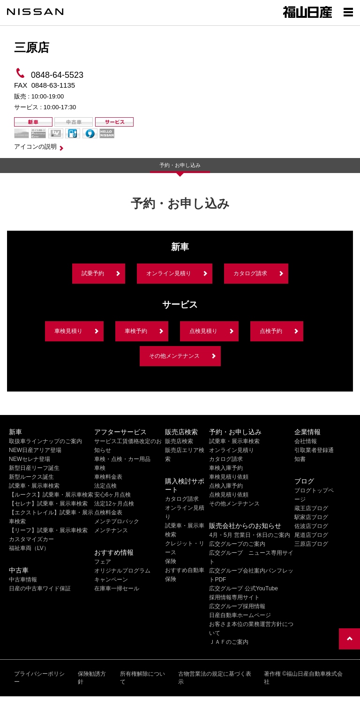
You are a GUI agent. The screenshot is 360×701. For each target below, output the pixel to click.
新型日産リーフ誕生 (34, 468)
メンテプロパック (116, 521)
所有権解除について (142, 678)
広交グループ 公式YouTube (243, 588)
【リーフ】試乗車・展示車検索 (48, 530)
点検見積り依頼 (228, 494)
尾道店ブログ (311, 535)
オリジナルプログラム (122, 570)
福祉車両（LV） (29, 548)
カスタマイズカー (31, 539)
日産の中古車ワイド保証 (40, 588)
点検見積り (203, 331)
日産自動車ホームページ (240, 615)
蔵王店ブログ (311, 508)
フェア (102, 561)
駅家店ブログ (311, 517)
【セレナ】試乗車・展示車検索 (48, 503)
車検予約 (136, 331)
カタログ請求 (250, 273)
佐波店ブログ (311, 526)
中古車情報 (23, 579)
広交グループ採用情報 (237, 606)
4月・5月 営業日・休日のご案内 (249, 535)
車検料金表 (108, 477)
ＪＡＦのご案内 (228, 642)
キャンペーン (111, 579)
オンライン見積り (168, 273)
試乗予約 (93, 273)
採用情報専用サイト (234, 597)
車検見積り (68, 331)
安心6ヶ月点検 (112, 494)
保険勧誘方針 (92, 678)
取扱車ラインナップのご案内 (45, 441)
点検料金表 (108, 512)
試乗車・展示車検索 (34, 485)
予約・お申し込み (180, 165)
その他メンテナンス (174, 356)
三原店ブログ (311, 544)
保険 (170, 561)
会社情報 (305, 441)
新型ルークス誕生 (31, 477)
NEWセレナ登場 (29, 459)
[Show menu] (348, 11)
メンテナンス (111, 530)
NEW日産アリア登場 (35, 450)
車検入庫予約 (226, 468)
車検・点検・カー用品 (122, 459)
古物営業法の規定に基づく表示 (214, 678)
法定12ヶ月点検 (114, 503)
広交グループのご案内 (237, 544)
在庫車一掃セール (116, 588)
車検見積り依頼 (228, 477)
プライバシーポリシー (39, 678)
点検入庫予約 (226, 485)
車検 (99, 468)
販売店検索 (179, 441)
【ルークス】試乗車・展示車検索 (51, 494)
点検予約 (271, 331)
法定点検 (105, 485)
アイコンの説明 (35, 146)
